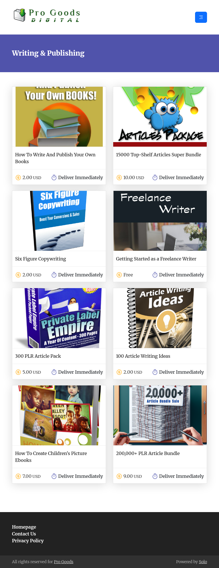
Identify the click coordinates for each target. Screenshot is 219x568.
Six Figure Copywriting (40, 259)
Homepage (24, 527)
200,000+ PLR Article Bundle (148, 453)
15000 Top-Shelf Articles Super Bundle (158, 154)
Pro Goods (63, 561)
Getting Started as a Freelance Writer (156, 259)
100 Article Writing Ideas (143, 356)
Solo (203, 561)
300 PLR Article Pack (38, 356)
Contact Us (24, 534)
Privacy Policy (28, 540)
